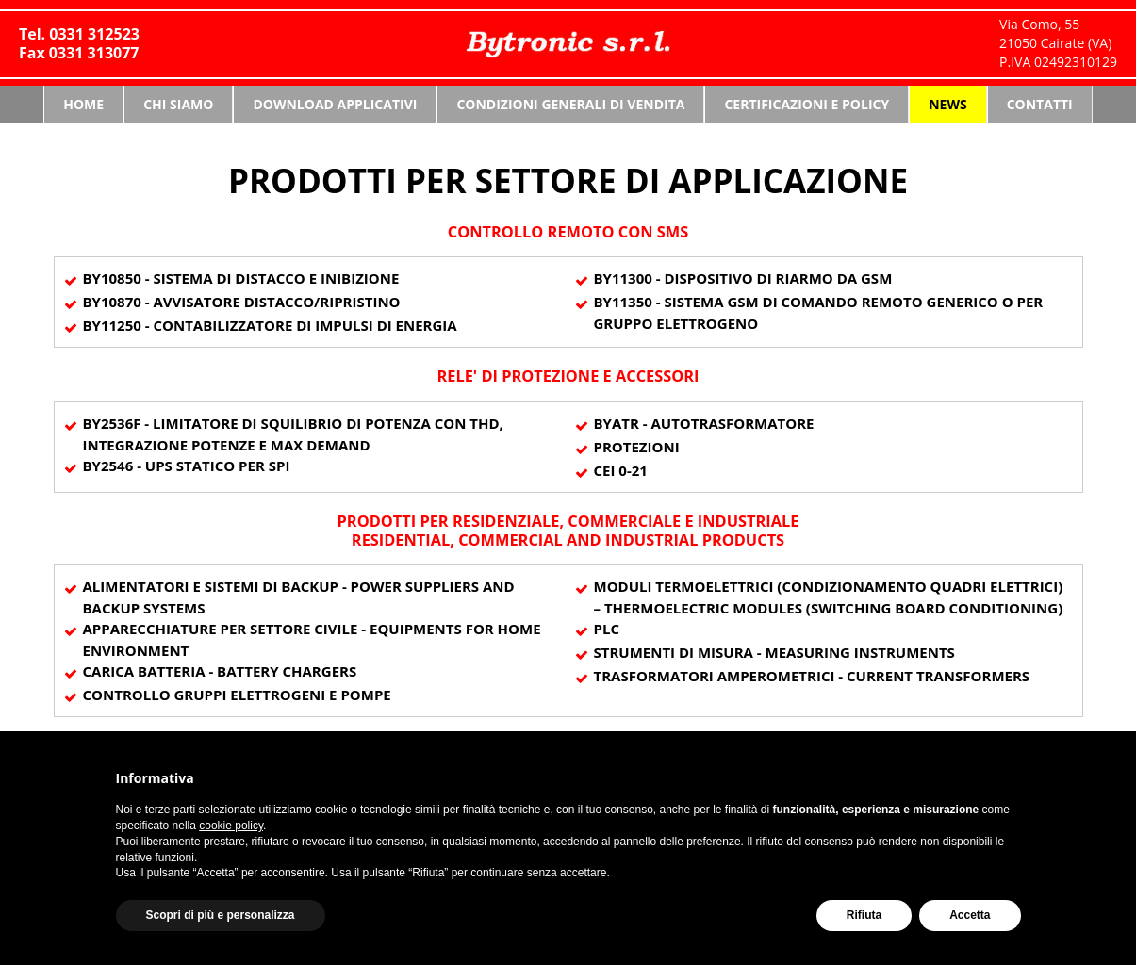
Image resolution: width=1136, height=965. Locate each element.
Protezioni (637, 446)
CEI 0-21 (621, 470)
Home (83, 104)
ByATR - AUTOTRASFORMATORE (704, 423)
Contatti (1040, 104)
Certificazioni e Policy (806, 104)
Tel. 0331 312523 (79, 34)
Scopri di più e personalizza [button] (220, 915)
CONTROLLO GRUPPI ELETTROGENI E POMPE (237, 694)
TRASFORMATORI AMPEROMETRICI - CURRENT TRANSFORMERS (812, 675)
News (947, 104)
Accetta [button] (969, 915)
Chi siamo (178, 104)
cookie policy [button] (231, 825)
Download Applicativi (335, 104)
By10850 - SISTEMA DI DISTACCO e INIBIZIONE (241, 278)
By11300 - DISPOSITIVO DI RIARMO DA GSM (743, 278)
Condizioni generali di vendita (570, 104)
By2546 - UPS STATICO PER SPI (186, 465)
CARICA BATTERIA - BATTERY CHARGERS (220, 671)
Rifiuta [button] (864, 915)
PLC (606, 628)
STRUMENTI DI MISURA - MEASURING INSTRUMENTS (774, 652)
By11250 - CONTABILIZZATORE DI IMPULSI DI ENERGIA (270, 325)
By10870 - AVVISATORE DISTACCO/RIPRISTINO (242, 301)
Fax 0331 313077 (79, 52)
